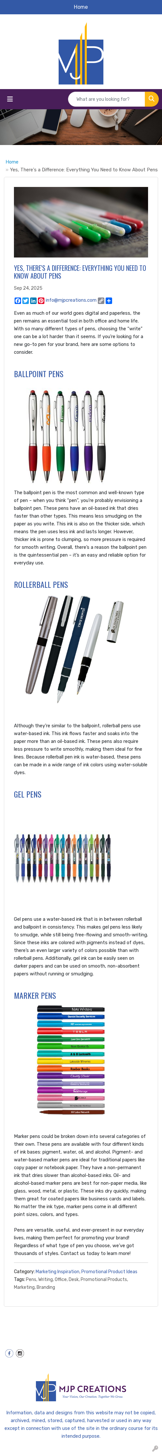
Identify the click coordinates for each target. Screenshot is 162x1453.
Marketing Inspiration (57, 1272)
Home (12, 162)
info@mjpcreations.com (71, 300)
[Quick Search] (106, 99)
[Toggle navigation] (10, 99)
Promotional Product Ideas (109, 1272)
